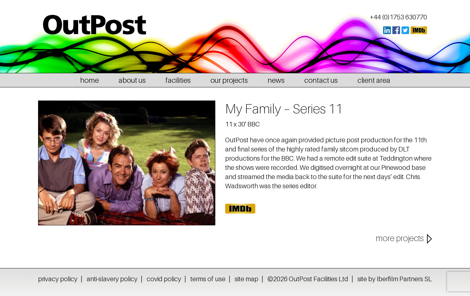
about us (132, 80)
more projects (400, 238)
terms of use (207, 279)
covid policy (164, 279)
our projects (229, 80)
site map (246, 279)
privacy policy (57, 279)
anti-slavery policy (112, 279)
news (276, 80)
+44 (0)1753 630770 (398, 17)
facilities (178, 80)
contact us (321, 80)
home (89, 80)
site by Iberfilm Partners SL (394, 279)
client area (373, 80)
